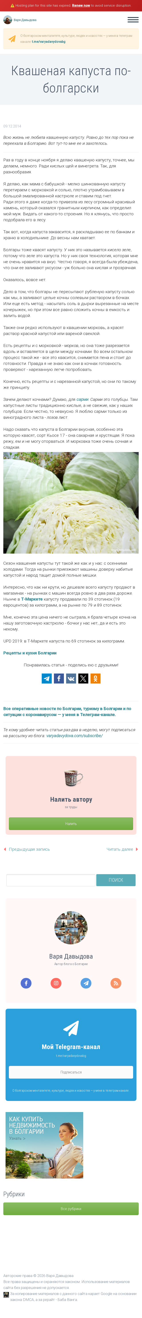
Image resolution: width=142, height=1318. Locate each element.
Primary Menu (133, 20)
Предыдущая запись (29, 849)
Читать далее (119, 849)
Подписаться (71, 1072)
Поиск (116, 880)
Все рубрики (71, 1209)
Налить (71, 824)
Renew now (81, 6)
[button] (47, 678)
